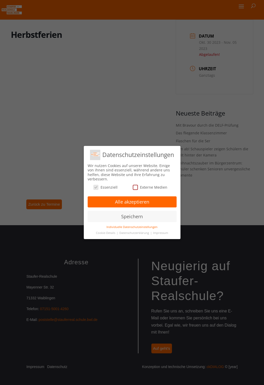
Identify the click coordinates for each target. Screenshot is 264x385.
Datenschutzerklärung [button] (134, 233)
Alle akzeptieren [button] (132, 202)
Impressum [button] (160, 233)
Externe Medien (150, 187)
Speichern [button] (132, 216)
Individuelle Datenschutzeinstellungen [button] (132, 227)
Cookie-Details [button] (106, 233)
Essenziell (105, 187)
